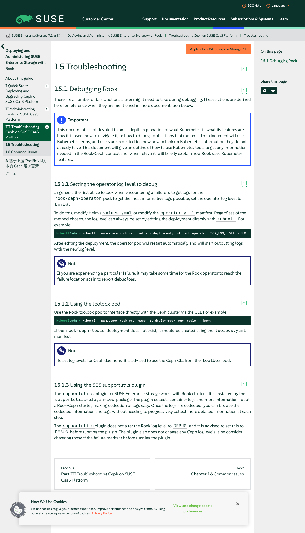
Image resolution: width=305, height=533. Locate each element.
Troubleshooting (256, 35)
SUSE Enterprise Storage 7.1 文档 (36, 35)
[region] (133, 508)
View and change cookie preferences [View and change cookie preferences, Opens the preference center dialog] (193, 508)
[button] (18, 509)
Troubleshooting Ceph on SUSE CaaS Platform (203, 35)
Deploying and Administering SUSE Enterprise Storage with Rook (114, 35)
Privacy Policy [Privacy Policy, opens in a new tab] (102, 513)
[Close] (238, 503)
